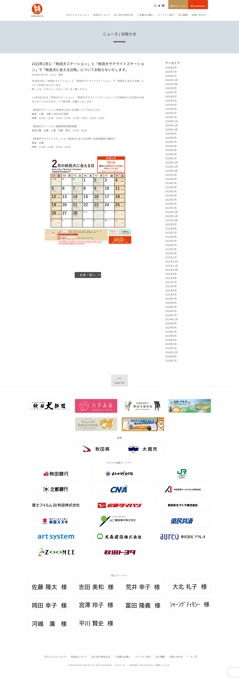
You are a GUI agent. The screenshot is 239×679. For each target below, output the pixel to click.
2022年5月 (171, 241)
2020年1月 (171, 315)
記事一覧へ (88, 275)
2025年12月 (171, 80)
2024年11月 (171, 125)
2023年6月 (171, 187)
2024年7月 (171, 142)
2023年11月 (171, 166)
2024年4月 (171, 146)
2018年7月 (171, 360)
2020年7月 (171, 298)
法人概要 (183, 15)
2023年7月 (171, 183)
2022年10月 (171, 220)
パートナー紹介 (165, 15)
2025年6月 (171, 96)
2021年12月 (171, 261)
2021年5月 (171, 290)
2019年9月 (171, 323)
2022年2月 (171, 253)
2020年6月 (171, 302)
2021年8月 (171, 278)
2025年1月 (171, 117)
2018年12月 (171, 352)
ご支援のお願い (145, 15)
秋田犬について (101, 15)
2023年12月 (171, 162)
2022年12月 (171, 212)
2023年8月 (171, 179)
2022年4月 (171, 245)
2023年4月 (171, 195)
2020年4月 (171, 307)
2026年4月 (171, 67)
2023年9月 (171, 175)
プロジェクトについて (77, 15)
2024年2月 (171, 154)
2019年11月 (171, 319)
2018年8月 (171, 356)
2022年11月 (171, 216)
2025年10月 (171, 84)
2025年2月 (171, 113)
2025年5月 (171, 100)
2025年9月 (171, 88)
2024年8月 (171, 137)
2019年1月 (171, 348)
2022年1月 (171, 257)
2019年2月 (171, 344)
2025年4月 (171, 104)
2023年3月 (171, 199)
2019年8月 (171, 327)
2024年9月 (171, 133)
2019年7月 (171, 331)
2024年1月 (171, 158)
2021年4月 (171, 294)
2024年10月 (171, 129)
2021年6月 (171, 286)
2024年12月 (171, 121)
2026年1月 (171, 75)
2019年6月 (171, 335)
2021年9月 (171, 274)
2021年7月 (171, 282)
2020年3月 (171, 311)
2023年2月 (171, 203)
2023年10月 (171, 170)
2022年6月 (171, 236)
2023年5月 (171, 191)
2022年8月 (171, 228)
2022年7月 (171, 232)
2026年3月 (171, 71)
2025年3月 (171, 108)
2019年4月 (171, 340)
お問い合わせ (199, 15)
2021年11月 (171, 265)
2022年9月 (171, 224)
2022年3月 (171, 249)
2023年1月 (171, 208)
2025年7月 (171, 92)
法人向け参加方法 (123, 15)
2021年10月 (171, 269)
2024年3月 (171, 150)
